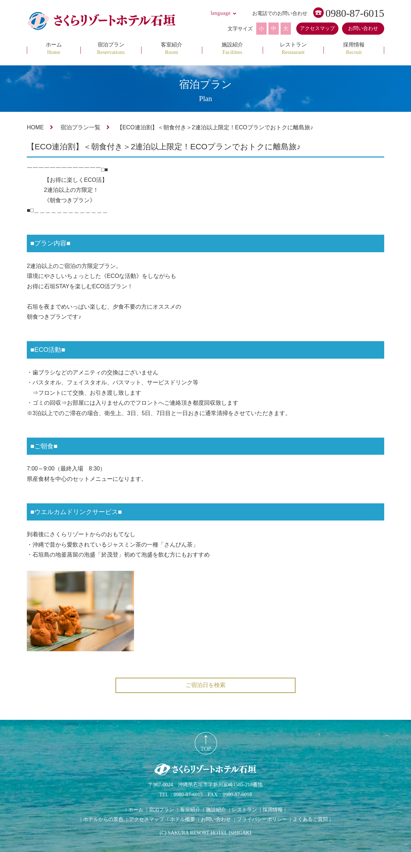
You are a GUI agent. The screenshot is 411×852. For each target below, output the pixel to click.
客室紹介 (190, 809)
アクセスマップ (317, 28)
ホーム (135, 809)
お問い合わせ (363, 28)
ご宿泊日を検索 (205, 685)
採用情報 (273, 809)
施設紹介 (216, 809)
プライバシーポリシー (262, 819)
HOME (35, 127)
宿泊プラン (161, 809)
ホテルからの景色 (103, 819)
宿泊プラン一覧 (80, 127)
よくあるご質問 (310, 819)
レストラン (244, 809)
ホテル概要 (182, 819)
